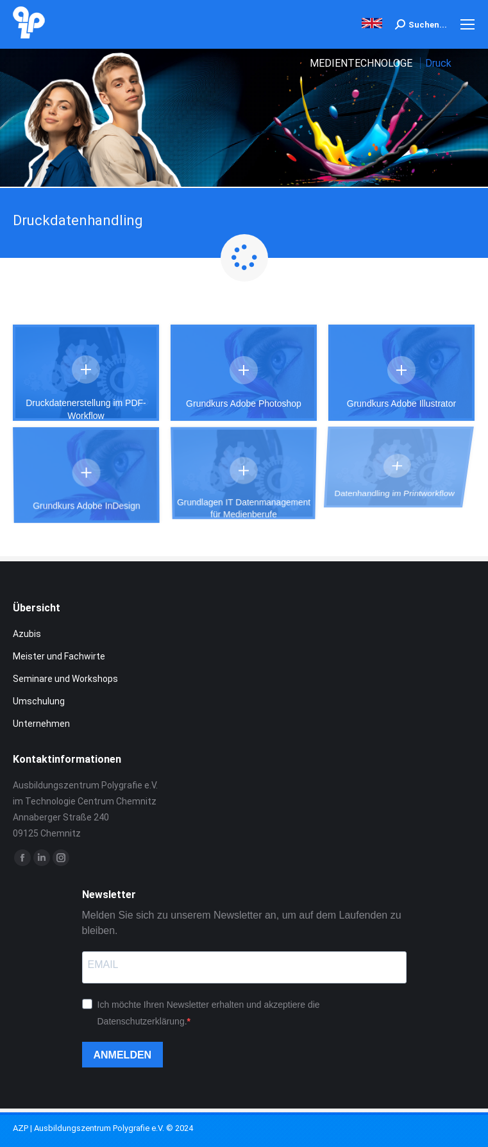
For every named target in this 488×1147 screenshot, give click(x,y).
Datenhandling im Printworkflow (388, 439)
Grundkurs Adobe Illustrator (394, 393)
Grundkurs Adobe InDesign (96, 472)
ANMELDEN (123, 1054)
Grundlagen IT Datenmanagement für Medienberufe (243, 454)
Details (86, 369)
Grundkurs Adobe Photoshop (243, 402)
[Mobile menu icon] (467, 24)
